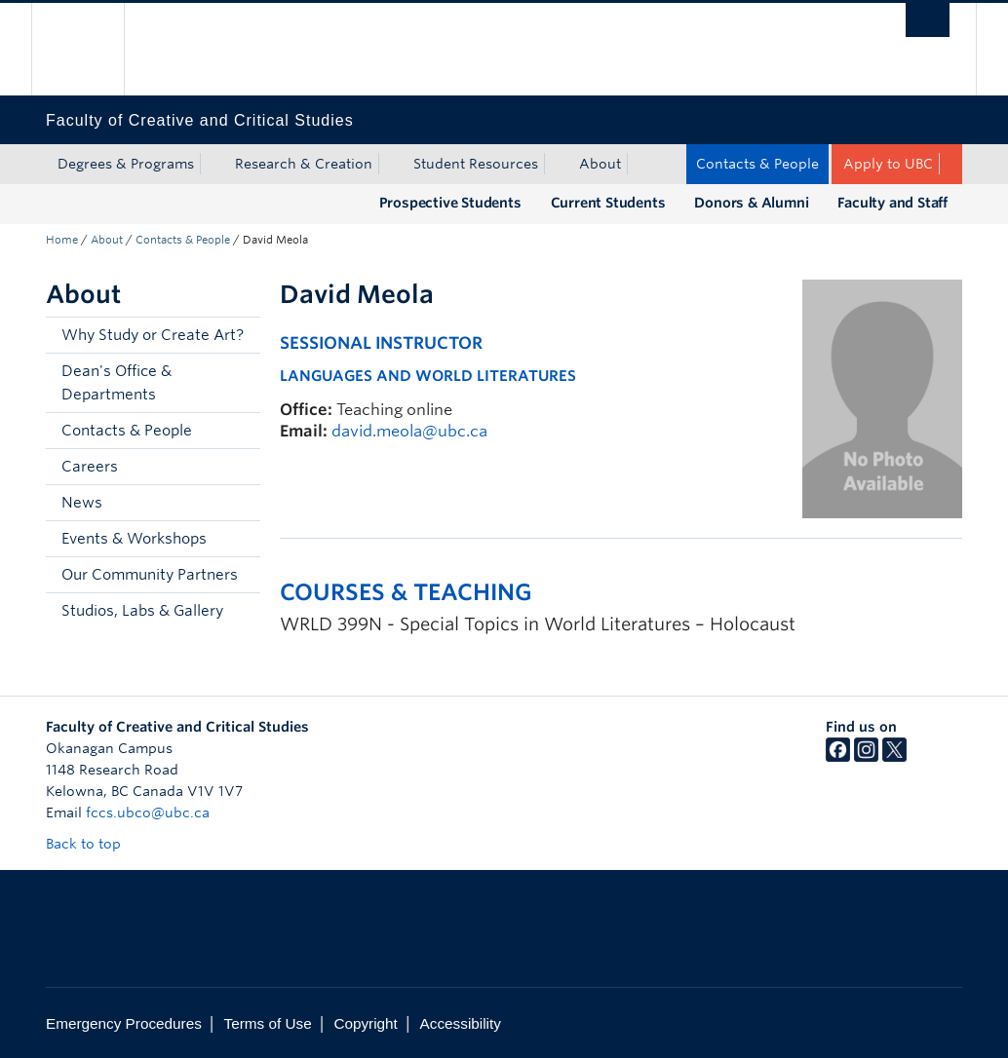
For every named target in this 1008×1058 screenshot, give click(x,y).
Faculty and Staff (892, 202)
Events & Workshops (134, 539)
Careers (89, 466)
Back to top (92, 843)
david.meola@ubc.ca (409, 431)
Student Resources (475, 163)
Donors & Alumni (751, 202)
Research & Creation (303, 163)
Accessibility (460, 1023)
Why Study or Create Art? (152, 335)
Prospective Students (450, 202)
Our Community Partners (149, 575)
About (600, 163)
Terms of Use (268, 1023)
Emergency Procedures (124, 1023)
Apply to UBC (888, 163)
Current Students (608, 202)
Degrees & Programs (126, 163)
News (81, 502)
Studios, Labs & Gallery (142, 611)
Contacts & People (757, 163)
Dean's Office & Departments (116, 382)
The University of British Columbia (92, 49)
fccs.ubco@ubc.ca (148, 812)
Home (62, 239)
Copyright (365, 1023)
